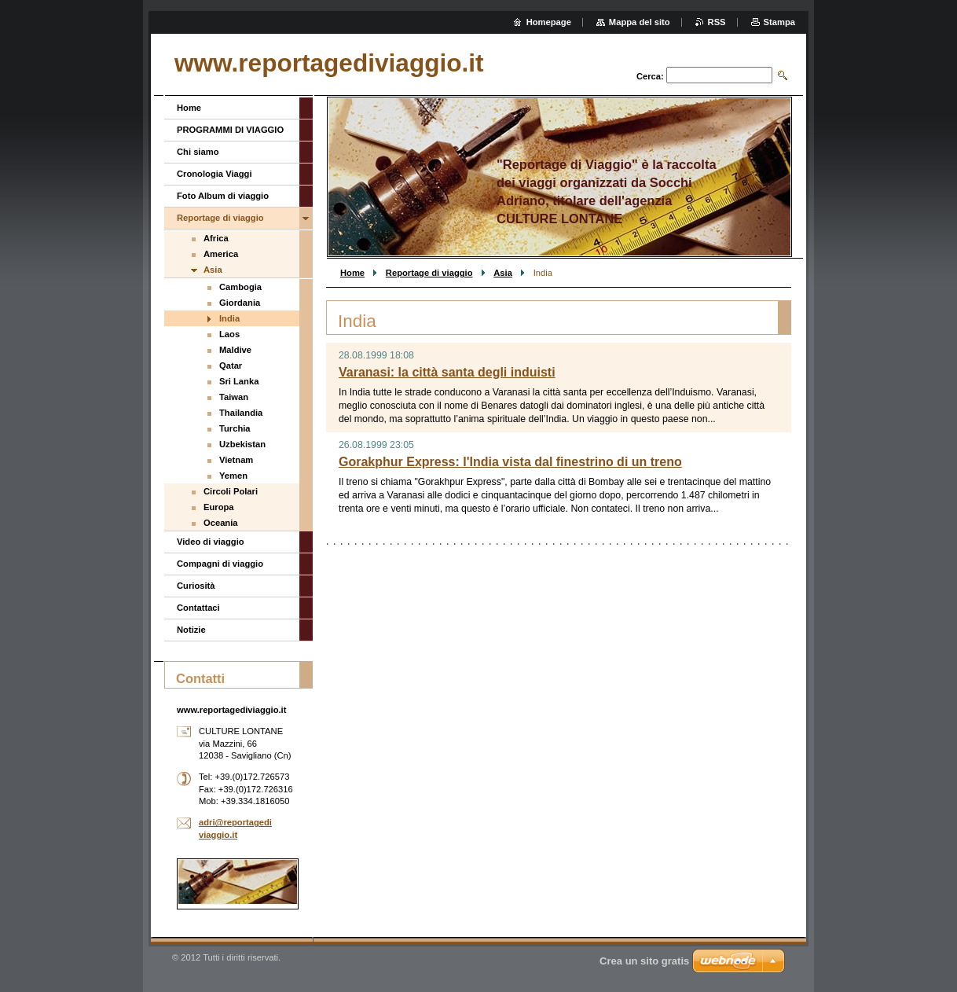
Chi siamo (197, 151)
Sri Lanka (238, 381)
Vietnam (236, 460)
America (221, 254)
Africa (216, 238)
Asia (502, 272)
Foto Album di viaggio (223, 195)
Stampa (779, 22)
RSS (717, 22)
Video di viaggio (210, 541)
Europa (219, 507)
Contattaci (198, 607)
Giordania (239, 302)
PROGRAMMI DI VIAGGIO (230, 129)
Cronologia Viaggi (214, 173)
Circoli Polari (231, 491)
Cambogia (240, 287)
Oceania (221, 522)
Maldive (235, 350)
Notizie (191, 629)
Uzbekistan (242, 444)
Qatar (230, 365)
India (229, 318)
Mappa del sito (639, 22)
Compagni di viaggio (220, 563)
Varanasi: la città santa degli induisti (447, 372)
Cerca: (650, 76)
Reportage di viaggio (429, 272)
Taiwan (233, 397)
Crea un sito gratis (644, 961)
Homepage (548, 22)
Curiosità (196, 585)
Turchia (235, 428)
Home (352, 272)
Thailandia (240, 412)
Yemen (233, 475)
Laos (229, 334)
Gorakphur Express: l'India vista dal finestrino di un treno (510, 461)
